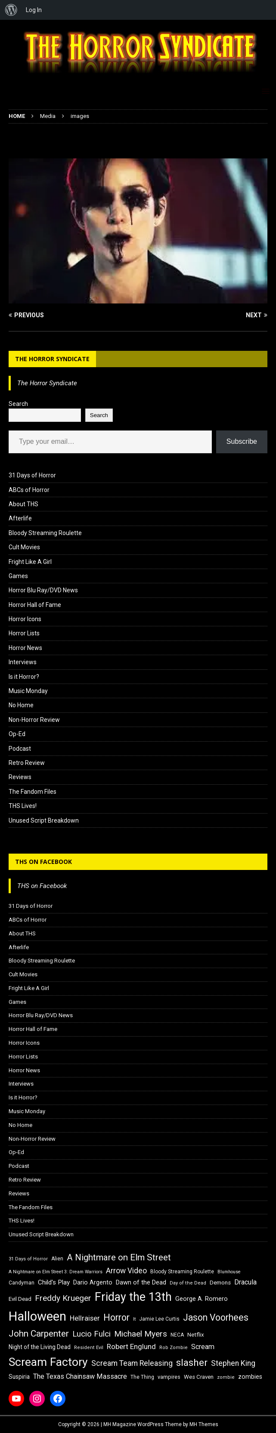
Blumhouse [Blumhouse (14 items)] (229, 1272)
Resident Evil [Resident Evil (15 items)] (88, 1347)
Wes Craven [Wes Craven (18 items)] (199, 1377)
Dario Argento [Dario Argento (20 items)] (92, 1282)
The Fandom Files (32, 791)
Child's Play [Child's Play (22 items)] (54, 1282)
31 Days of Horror (32, 475)
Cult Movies (24, 547)
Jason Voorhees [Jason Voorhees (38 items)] (215, 1317)
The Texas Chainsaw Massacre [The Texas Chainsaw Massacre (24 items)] (80, 1376)
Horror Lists (24, 633)
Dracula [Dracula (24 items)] (245, 1282)
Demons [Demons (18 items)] (220, 1282)
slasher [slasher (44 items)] (192, 1362)
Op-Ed (17, 733)
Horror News (25, 647)
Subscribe (241, 441)
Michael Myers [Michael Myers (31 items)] (140, 1334)
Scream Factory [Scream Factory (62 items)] (48, 1361)
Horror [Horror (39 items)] (116, 1317)
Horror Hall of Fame (35, 604)
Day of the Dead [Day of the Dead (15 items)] (188, 1283)
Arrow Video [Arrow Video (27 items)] (126, 1270)
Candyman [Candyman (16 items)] (21, 1283)
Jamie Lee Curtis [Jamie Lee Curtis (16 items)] (159, 1319)
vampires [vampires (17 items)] (169, 1377)
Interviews (23, 662)
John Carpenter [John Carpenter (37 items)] (39, 1333)
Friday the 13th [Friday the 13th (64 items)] (133, 1297)
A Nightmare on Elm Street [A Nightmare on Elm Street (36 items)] (119, 1257)
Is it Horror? (24, 676)
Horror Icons (25, 619)
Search (18, 403)
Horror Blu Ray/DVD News (43, 590)
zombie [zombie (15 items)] (226, 1377)
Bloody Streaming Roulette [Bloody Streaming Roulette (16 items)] (182, 1272)
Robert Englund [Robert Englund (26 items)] (131, 1346)
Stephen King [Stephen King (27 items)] (233, 1363)
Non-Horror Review (34, 719)
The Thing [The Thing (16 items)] (142, 1377)
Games (18, 576)
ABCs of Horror (29, 489)
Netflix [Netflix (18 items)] (195, 1334)
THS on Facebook (43, 861)
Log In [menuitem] (34, 9)
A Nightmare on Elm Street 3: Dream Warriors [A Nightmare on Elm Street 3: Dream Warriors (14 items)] (55, 1272)
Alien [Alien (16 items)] (57, 1259)
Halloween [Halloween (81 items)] (37, 1316)
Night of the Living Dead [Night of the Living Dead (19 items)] (40, 1346)
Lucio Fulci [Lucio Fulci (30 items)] (91, 1334)
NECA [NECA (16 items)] (177, 1335)
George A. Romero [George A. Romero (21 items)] (201, 1299)
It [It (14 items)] (134, 1319)
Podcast (20, 748)
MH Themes (203, 1424)
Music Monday (28, 690)
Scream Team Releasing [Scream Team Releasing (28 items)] (132, 1363)
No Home (21, 705)
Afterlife (20, 518)
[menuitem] (11, 10)
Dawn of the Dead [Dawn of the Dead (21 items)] (141, 1282)
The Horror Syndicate (52, 359)
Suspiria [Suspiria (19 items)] (19, 1376)
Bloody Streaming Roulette (45, 532)
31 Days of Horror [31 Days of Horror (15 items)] (28, 1259)
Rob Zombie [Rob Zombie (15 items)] (173, 1347)
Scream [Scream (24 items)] (202, 1347)
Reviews (20, 777)
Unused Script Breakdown (44, 820)
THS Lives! (23, 805)
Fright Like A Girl (30, 561)
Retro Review (27, 762)
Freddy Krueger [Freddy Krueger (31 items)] (63, 1298)
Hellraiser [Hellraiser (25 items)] (85, 1318)
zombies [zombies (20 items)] (250, 1376)
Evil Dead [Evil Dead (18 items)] (20, 1299)
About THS (23, 504)
